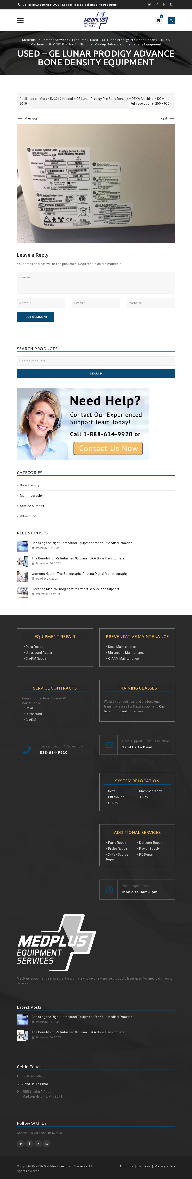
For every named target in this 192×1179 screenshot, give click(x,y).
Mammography (31, 495)
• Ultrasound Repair (38, 652)
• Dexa (28, 708)
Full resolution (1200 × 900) (151, 103)
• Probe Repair (117, 848)
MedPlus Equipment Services (65, 1166)
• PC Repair (145, 854)
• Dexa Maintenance (121, 647)
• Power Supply (148, 848)
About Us (126, 1166)
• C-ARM (30, 720)
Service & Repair (32, 506)
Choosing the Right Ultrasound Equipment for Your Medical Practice (82, 543)
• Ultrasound (33, 714)
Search (96, 373)
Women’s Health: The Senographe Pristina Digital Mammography (80, 573)
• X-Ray (142, 797)
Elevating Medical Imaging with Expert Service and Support (75, 589)
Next (168, 118)
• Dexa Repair (34, 647)
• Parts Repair (116, 842)
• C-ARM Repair (35, 658)
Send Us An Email (35, 1084)
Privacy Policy (165, 1166)
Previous (27, 118)
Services (144, 1166)
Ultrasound (28, 516)
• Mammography (149, 791)
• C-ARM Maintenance (122, 658)
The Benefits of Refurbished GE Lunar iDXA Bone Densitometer (79, 558)
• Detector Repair (150, 842)
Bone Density (30, 485)
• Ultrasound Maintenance (125, 652)
